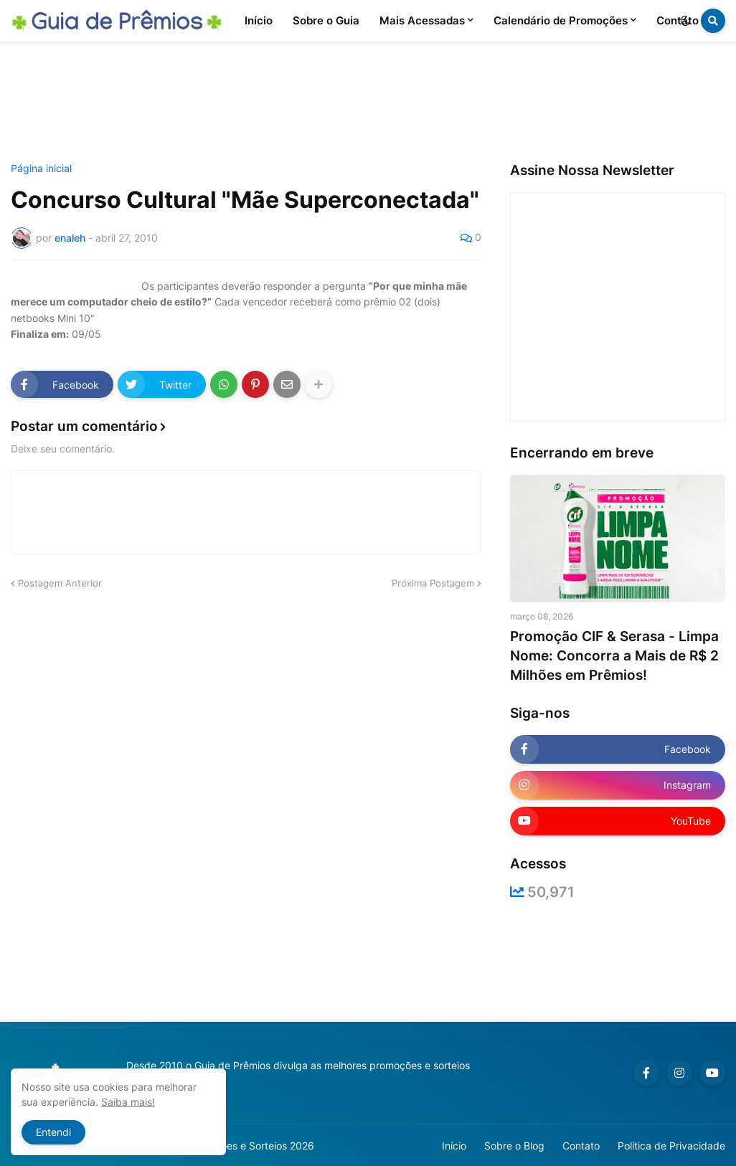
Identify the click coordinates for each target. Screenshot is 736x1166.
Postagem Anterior (60, 583)
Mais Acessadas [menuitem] (422, 20)
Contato (581, 1145)
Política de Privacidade (671, 1145)
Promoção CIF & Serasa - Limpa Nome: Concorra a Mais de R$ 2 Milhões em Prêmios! (614, 655)
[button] (685, 21)
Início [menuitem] (259, 20)
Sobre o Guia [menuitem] (326, 20)
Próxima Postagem (433, 583)
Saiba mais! (128, 1102)
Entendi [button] (53, 1132)
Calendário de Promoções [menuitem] (561, 20)
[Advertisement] (368, 102)
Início (454, 1145)
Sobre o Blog (514, 1145)
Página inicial (41, 168)
